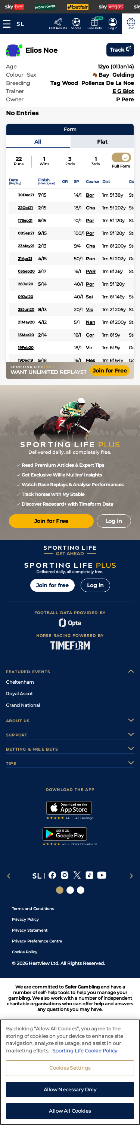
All (37, 141)
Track (120, 49)
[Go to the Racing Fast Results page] (58, 23)
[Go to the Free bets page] (94, 23)
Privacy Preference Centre (37, 941)
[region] (70, 1072)
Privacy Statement (29, 930)
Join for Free (110, 370)
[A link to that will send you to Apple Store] (70, 811)
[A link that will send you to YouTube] (102, 875)
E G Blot (123, 91)
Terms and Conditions (33, 908)
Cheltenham (20, 682)
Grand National (23, 705)
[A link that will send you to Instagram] (65, 875)
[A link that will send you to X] (77, 875)
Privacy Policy (25, 919)
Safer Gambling (82, 987)
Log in (95, 585)
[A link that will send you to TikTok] (89, 875)
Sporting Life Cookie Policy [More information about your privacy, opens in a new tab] (84, 1051)
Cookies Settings (69, 1068)
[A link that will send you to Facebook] (52, 875)
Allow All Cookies (70, 1111)
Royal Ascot (19, 693)
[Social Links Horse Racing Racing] (70, 890)
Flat (102, 141)
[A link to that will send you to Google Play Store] (70, 837)
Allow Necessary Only (70, 1089)
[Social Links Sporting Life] (59, 890)
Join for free (52, 585)
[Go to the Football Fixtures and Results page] (76, 23)
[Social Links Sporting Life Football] (80, 890)
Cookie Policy (24, 952)
